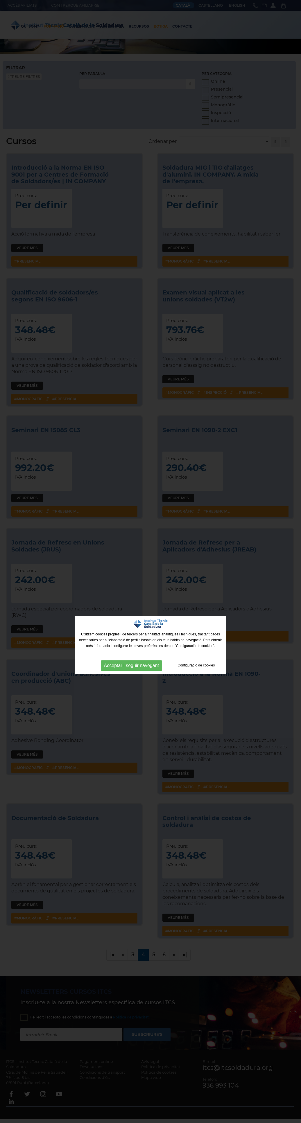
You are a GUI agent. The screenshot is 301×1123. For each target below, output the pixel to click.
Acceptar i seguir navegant (131, 665)
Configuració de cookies (196, 665)
